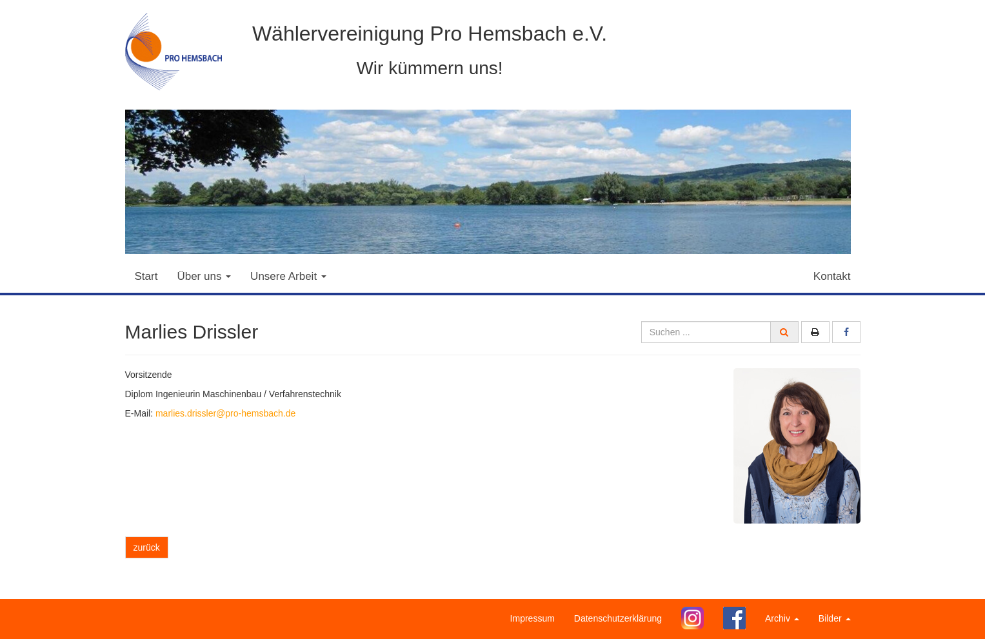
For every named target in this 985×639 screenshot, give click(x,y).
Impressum (532, 618)
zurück (147, 547)
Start (146, 276)
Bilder (835, 618)
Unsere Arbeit (288, 276)
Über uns (204, 276)
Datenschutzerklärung (618, 618)
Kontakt (832, 276)
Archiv (782, 618)
